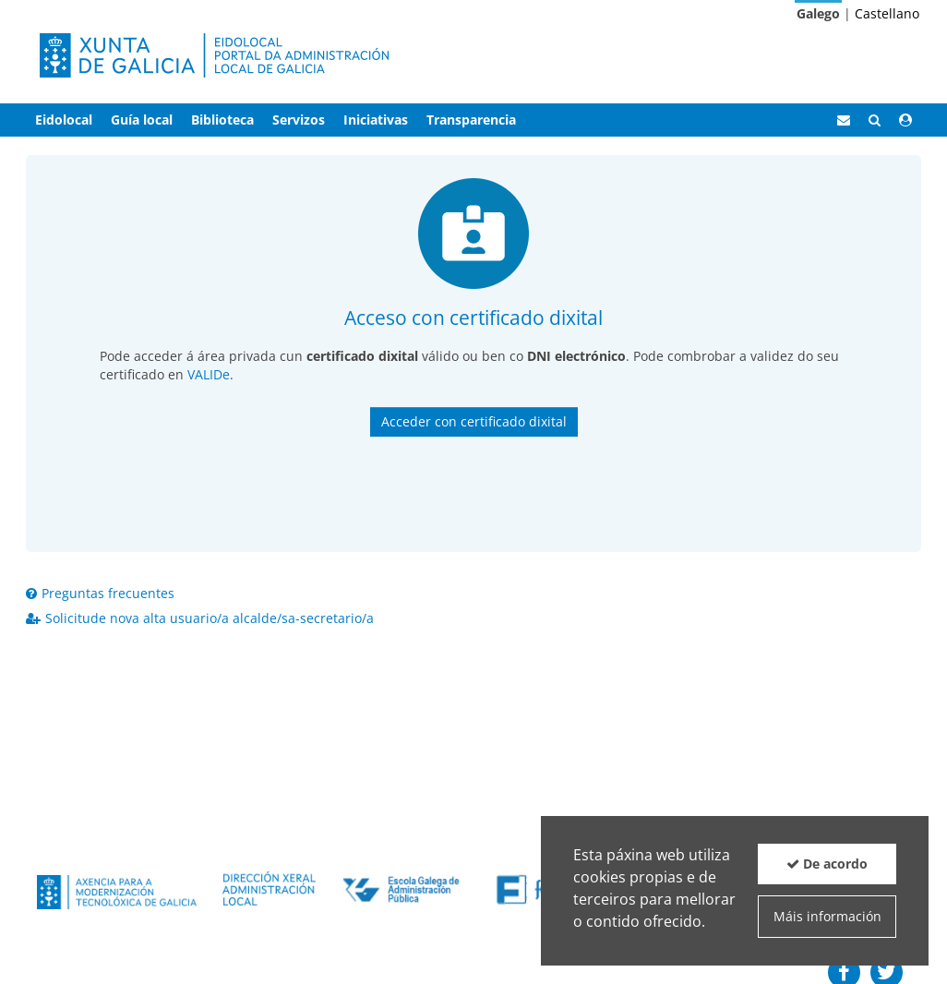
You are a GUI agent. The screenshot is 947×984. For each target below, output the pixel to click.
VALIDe (208, 374)
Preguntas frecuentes (100, 593)
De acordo (827, 863)
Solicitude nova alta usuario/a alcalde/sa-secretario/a (200, 618)
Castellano (887, 13)
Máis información (827, 916)
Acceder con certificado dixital (474, 421)
